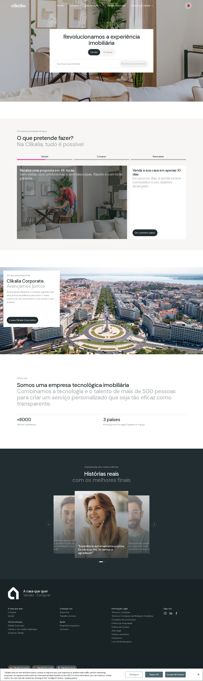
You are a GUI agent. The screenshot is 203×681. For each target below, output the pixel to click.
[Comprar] (108, 52)
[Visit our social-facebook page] (176, 613)
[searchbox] (87, 64)
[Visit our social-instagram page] (165, 613)
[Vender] (94, 52)
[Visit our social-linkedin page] (171, 613)
